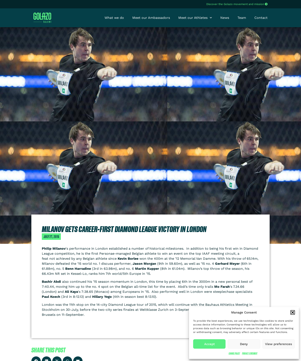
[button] (293, 312)
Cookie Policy (234, 353)
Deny (244, 344)
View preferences (278, 344)
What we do (114, 18)
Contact (261, 18)
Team (241, 18)
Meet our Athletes (195, 18)
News (224, 18)
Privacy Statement (249, 353)
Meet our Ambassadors (151, 18)
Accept (209, 344)
